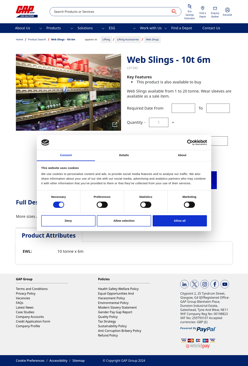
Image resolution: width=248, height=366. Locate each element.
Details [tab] (124, 155)
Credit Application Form (33, 321)
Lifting (106, 39)
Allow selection (123, 220)
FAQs (19, 303)
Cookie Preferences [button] (30, 360)
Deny (68, 220)
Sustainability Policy (112, 326)
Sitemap (78, 360)
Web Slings (152, 39)
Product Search (37, 39)
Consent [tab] (66, 155)
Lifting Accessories (128, 39)
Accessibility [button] (58, 360)
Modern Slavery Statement (117, 307)
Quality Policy (108, 317)
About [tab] (182, 155)
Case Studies (25, 312)
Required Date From (145, 108)
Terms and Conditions (32, 289)
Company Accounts (30, 317)
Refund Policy (108, 335)
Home (19, 39)
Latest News (25, 307)
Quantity (135, 122)
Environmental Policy (113, 303)
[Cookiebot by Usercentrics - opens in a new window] (190, 142)
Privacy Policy (25, 293)
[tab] (49, 235)
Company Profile (28, 326)
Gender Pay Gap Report (115, 312)
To (201, 108)
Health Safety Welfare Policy (118, 289)
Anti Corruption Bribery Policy (119, 331)
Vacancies (23, 298)
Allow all (180, 220)
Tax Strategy (107, 321)
